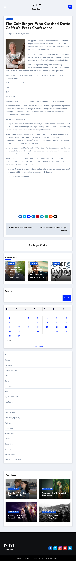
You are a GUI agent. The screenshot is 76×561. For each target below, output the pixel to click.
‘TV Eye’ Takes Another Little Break (59, 270)
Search (8, 291)
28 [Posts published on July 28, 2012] (57, 331)
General (9, 19)
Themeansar (53, 558)
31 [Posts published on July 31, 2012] (19, 336)
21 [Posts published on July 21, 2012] (57, 327)
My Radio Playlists (12, 397)
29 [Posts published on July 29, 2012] (66, 331)
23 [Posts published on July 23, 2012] (10, 331)
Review (7, 438)
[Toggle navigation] (5, 6)
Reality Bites (10, 433)
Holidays (8, 386)
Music (7, 391)
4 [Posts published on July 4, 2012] (28, 318)
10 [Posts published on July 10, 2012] (19, 322)
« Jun (35, 346)
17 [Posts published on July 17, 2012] (19, 327)
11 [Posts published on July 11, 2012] (28, 322)
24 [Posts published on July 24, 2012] (19, 331)
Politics (8, 423)
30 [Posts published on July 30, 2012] (10, 336)
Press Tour (9, 428)
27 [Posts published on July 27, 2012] (47, 331)
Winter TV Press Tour (13, 459)
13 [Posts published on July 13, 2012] (47, 322)
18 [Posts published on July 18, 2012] (28, 327)
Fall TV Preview (11, 370)
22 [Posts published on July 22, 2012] (66, 327)
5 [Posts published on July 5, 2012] (37, 318)
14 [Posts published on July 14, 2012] (57, 322)
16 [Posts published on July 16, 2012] (10, 327)
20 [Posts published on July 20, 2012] (47, 327)
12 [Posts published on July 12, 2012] (38, 322)
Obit (6, 407)
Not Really (9, 402)
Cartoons (8, 365)
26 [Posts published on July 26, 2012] (38, 331)
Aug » (41, 346)
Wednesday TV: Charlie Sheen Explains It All (36, 270)
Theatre (8, 449)
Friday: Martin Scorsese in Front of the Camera (15, 270)
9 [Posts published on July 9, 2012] (9, 322)
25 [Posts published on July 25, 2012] (28, 331)
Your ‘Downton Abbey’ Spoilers (21, 227)
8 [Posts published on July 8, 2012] (66, 318)
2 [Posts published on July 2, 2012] (9, 318)
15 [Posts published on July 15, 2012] (66, 322)
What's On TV (10, 454)
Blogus (44, 558)
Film (6, 376)
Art (6, 355)
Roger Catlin (12, 34)
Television (9, 444)
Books (7, 360)
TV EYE (37, 5)
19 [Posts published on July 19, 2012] (38, 327)
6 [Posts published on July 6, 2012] (47, 318)
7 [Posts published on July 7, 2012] (56, 318)
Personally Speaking (12, 418)
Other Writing (10, 412)
